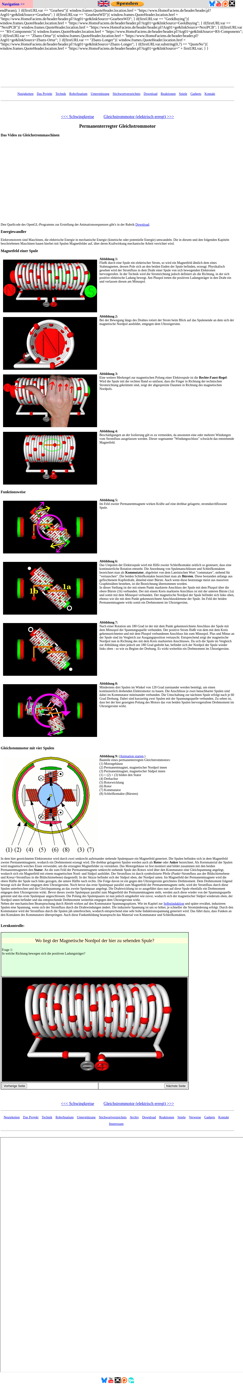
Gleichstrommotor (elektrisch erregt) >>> (139, 116)
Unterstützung (100, 94)
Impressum (116, 1124)
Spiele (183, 94)
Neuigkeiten (25, 94)
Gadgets (195, 94)
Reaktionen (168, 94)
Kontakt (209, 94)
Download (150, 94)
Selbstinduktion (174, 903)
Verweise (195, 1117)
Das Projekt (44, 94)
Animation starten (132, 756)
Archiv (134, 1117)
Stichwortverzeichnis (126, 94)
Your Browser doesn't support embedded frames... (117, 72)
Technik (60, 94)
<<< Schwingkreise (77, 116)
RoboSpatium (78, 94)
